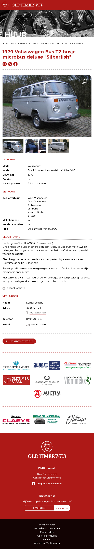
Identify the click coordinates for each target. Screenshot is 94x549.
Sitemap (47, 539)
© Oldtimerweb (47, 524)
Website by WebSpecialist (47, 543)
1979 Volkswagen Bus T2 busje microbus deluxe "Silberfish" (58, 43)
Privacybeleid (47, 532)
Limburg (33, 208)
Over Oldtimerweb (47, 474)
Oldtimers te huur (22, 43)
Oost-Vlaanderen (37, 201)
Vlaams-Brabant (37, 212)
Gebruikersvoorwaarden (47, 528)
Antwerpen (34, 205)
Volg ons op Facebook (49, 483)
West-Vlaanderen (37, 198)
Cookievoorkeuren (47, 536)
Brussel (32, 215)
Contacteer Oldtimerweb (47, 477)
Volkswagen (35, 166)
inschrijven (62, 508)
